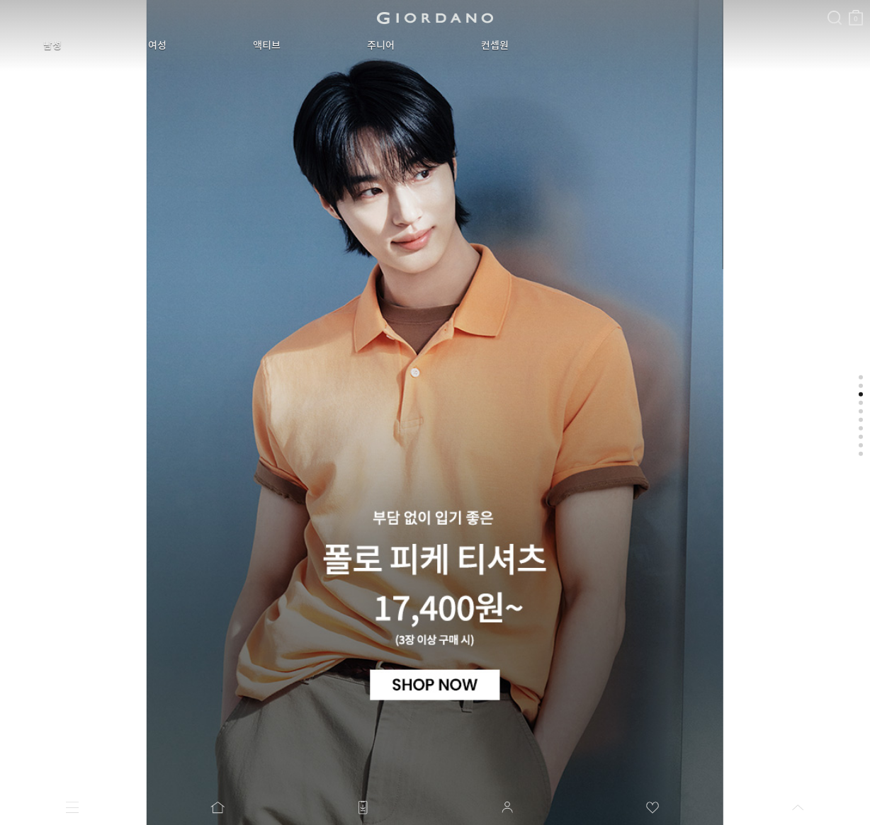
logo (435, 17)
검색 (834, 6)
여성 (157, 45)
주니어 (381, 45)
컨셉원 (495, 45)
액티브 (267, 45)
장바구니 (855, 12)
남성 (52, 45)
